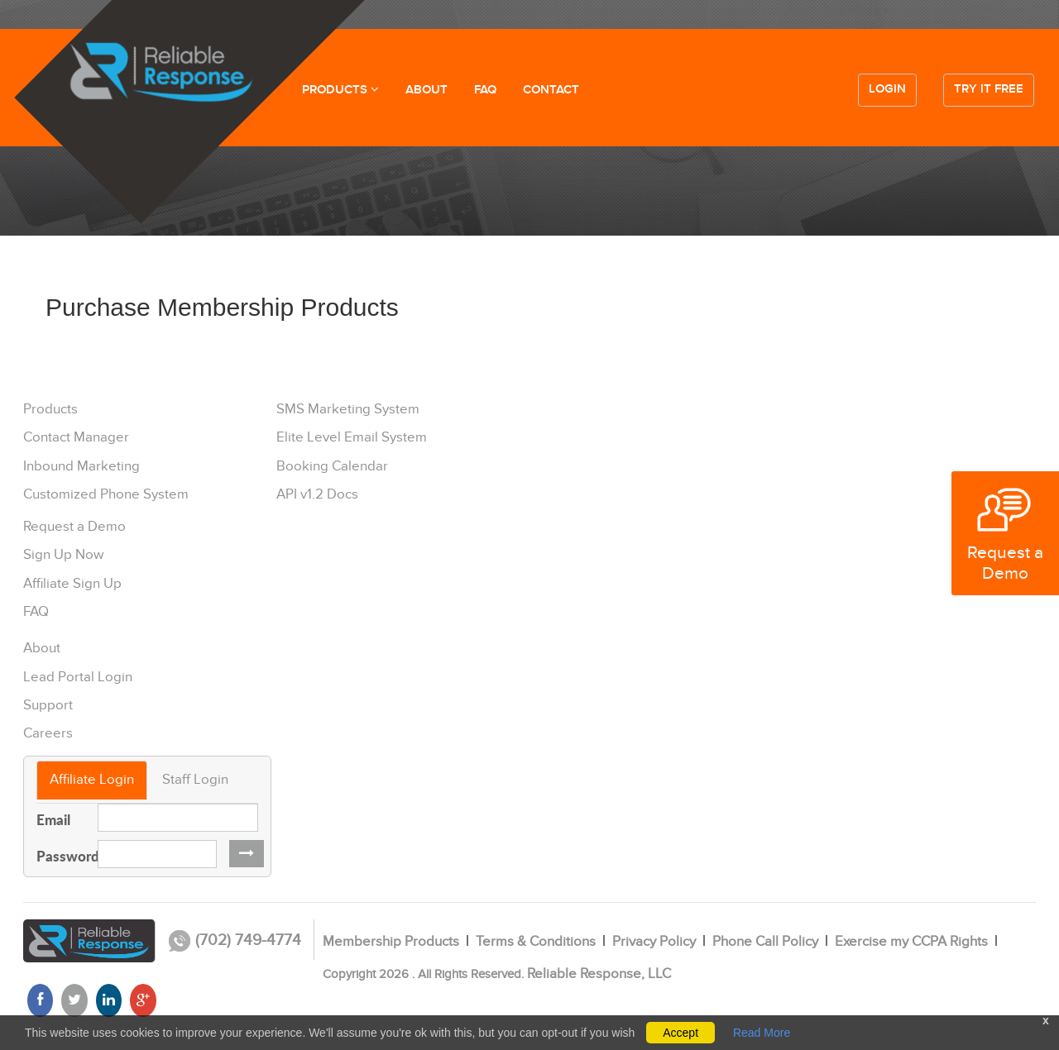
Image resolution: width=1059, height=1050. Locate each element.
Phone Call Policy (765, 941)
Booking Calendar (332, 466)
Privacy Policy (654, 941)
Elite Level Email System (351, 437)
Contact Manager (76, 437)
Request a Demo (74, 526)
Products (50, 409)
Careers (48, 733)
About (41, 648)
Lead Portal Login (77, 677)
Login (887, 89)
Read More (761, 1032)
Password (61, 856)
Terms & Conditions (536, 941)
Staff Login (195, 779)
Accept (680, 1032)
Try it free (988, 89)
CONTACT (551, 90)
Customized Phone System (106, 494)
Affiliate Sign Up (72, 583)
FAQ (485, 90)
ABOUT (426, 90)
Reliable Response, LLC (599, 974)
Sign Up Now (63, 554)
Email (53, 819)
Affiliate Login (92, 779)
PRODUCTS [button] (340, 90)
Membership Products (391, 941)
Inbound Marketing (81, 466)
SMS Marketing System (347, 409)
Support (48, 705)
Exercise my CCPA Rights (911, 941)
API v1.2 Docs (317, 494)
